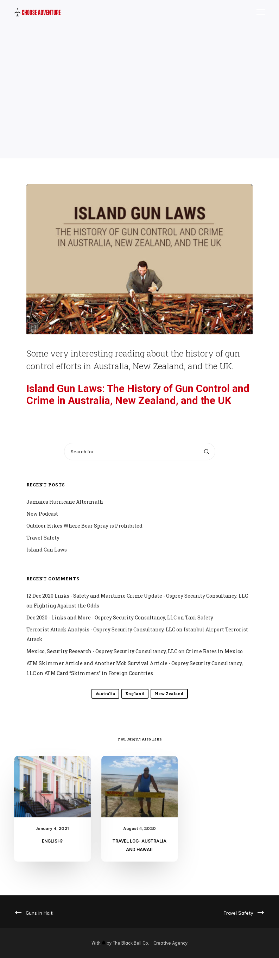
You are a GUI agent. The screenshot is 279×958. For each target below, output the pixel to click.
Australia (105, 693)
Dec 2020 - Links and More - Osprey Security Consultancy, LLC (101, 617)
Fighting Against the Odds (66, 605)
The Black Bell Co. (131, 943)
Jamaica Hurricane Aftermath (64, 501)
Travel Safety (42, 537)
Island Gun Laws (46, 549)
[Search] (206, 451)
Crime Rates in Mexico (214, 651)
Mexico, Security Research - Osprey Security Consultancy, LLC (101, 651)
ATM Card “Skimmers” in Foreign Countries (98, 673)
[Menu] (257, 12)
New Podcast (42, 513)
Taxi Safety (199, 617)
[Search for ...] (139, 451)
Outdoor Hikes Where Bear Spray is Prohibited (84, 525)
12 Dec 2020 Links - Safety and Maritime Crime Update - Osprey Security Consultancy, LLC (137, 595)
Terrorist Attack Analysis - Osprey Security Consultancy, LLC (100, 629)
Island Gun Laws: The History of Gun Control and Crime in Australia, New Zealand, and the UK (137, 394)
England (135, 693)
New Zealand (169, 693)
